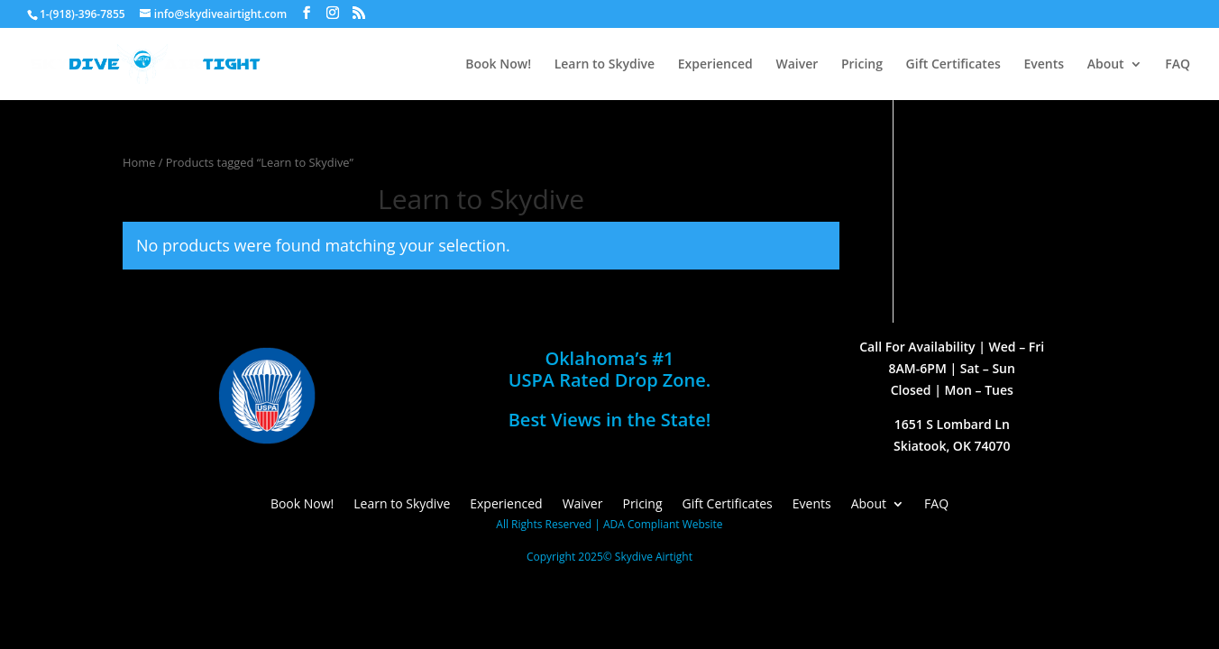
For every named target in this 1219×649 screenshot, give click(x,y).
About (1105, 65)
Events (1043, 65)
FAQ (1177, 65)
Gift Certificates (953, 65)
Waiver (796, 65)
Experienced (715, 65)
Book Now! (498, 65)
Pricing (862, 65)
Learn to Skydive (605, 65)
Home (139, 162)
